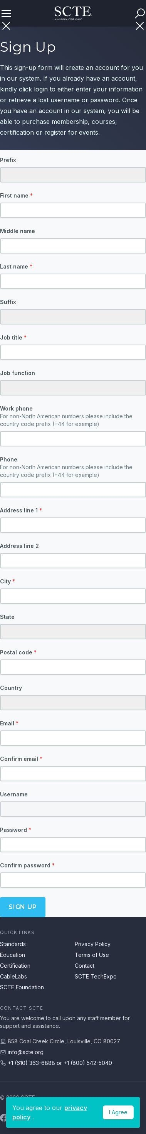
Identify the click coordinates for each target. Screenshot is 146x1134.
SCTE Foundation (22, 987)
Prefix (8, 160)
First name (16, 195)
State (7, 616)
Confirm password (27, 865)
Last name (16, 266)
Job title (13, 337)
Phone (73, 467)
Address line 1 (21, 510)
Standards (13, 944)
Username (14, 794)
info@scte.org (26, 1052)
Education (12, 954)
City (7, 581)
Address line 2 (19, 545)
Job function (17, 373)
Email (9, 723)
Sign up (22, 907)
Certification (15, 965)
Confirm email (21, 758)
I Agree (118, 1112)
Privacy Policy (93, 944)
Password (15, 829)
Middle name (17, 231)
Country (11, 687)
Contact (84, 965)
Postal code (18, 652)
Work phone (73, 416)
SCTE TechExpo (96, 976)
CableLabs (13, 976)
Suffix (8, 302)
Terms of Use (92, 954)
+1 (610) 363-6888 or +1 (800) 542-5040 (60, 1063)
